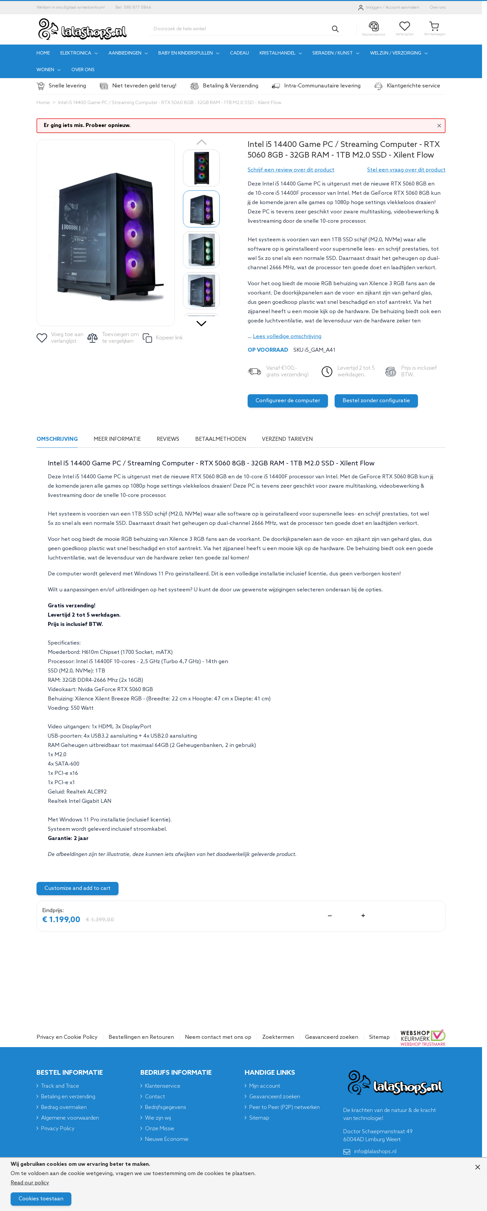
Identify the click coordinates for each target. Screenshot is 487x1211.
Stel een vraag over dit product (406, 170)
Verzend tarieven (287, 439)
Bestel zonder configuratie (376, 401)
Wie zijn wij (158, 1118)
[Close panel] (477, 1167)
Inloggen (374, 7)
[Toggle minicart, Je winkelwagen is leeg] (435, 29)
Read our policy (30, 1183)
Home (43, 103)
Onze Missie (159, 1129)
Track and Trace (60, 1086)
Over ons (438, 7)
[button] (291, 170)
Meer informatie (117, 439)
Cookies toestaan (41, 1199)
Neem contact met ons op (218, 1037)
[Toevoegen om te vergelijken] (113, 338)
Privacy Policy (58, 1129)
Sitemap (379, 1037)
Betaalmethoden (220, 439)
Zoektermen (278, 1037)
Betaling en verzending (68, 1097)
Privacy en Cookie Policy (67, 1037)
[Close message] (439, 126)
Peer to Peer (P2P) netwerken (284, 1107)
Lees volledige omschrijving (287, 336)
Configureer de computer (288, 401)
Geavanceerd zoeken (331, 1037)
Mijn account (264, 1086)
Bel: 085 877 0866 (133, 7)
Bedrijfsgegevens (165, 1107)
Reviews (168, 439)
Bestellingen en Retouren (141, 1037)
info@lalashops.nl (369, 1152)
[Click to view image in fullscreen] (106, 233)
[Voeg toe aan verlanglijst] (60, 338)
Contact (155, 1097)
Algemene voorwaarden (70, 1118)
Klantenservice (162, 1086)
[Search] (335, 29)
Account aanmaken (402, 7)
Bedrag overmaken (64, 1107)
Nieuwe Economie (167, 1139)
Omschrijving (57, 439)
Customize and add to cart (77, 888)
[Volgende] (201, 321)
